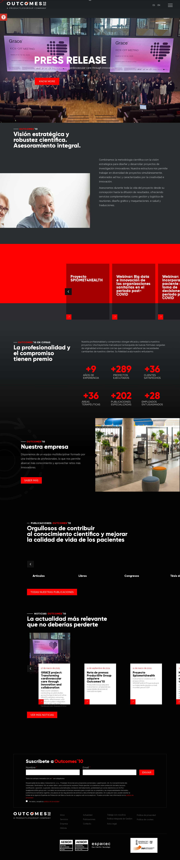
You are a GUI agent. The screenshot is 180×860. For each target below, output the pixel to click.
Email (86, 767)
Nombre (31, 767)
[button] (170, 5)
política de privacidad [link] (51, 801)
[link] (3, 17)
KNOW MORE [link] (47, 81)
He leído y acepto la (44, 801)
